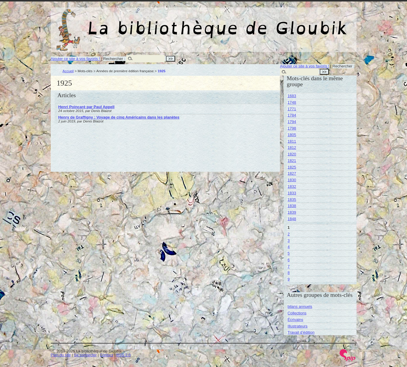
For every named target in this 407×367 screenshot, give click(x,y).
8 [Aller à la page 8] (289, 272)
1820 (292, 154)
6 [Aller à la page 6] (289, 260)
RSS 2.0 (123, 355)
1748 (292, 102)
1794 (292, 121)
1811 (292, 141)
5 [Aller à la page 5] (289, 253)
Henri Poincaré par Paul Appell (86, 107)
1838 (292, 206)
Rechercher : (114, 58)
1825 (292, 167)
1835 (292, 199)
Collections (297, 313)
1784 (292, 115)
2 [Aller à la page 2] (289, 234)
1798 (292, 128)
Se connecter (85, 355)
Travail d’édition (301, 332)
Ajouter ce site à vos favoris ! (75, 58)
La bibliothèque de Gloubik (266, 23)
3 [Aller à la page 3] (289, 240)
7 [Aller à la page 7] (289, 266)
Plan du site (61, 355)
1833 (292, 193)
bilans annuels (300, 306)
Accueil (68, 71)
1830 (292, 180)
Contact (106, 355)
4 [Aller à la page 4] (289, 247)
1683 (292, 96)
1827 (292, 173)
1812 (292, 147)
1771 (292, 109)
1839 (292, 212)
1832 (292, 186)
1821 (292, 160)
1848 (292, 219)
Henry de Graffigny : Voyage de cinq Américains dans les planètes (118, 117)
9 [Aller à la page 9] (289, 279)
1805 (292, 135)
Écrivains (295, 319)
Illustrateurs (298, 326)
